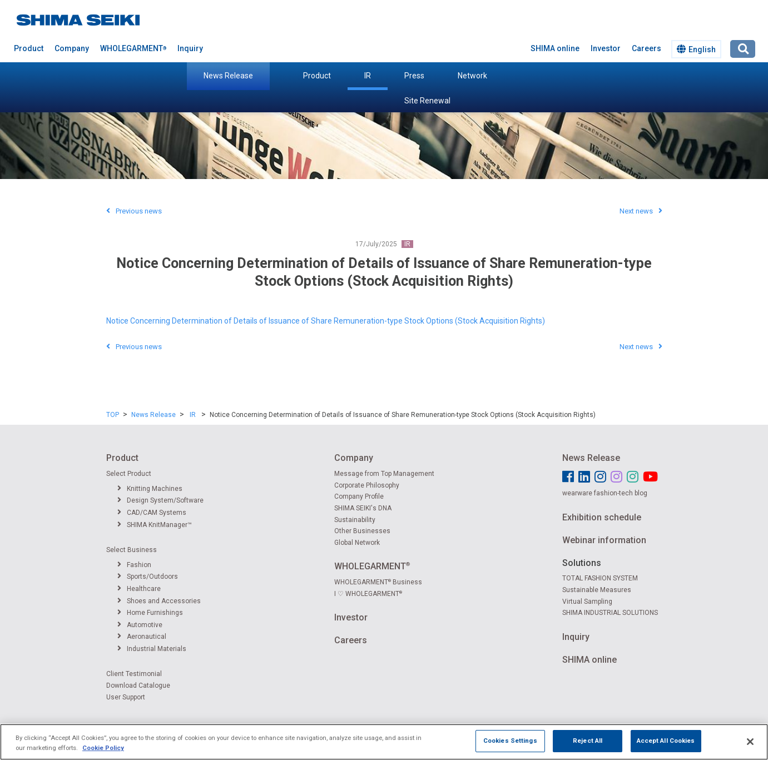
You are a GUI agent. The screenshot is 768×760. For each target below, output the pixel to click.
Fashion (134, 565)
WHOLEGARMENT (133, 48)
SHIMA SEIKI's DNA (363, 508)
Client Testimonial (134, 674)
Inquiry (190, 48)
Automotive (139, 625)
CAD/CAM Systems (151, 512)
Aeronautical (141, 636)
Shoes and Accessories (159, 601)
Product (317, 75)
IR (367, 75)
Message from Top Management (384, 474)
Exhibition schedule (601, 517)
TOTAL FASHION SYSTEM (600, 578)
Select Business (131, 550)
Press (414, 75)
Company (71, 48)
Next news (641, 211)
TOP (112, 415)
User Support (125, 697)
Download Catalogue (138, 685)
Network (472, 75)
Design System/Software (160, 500)
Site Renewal (427, 100)
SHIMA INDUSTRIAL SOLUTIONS (610, 613)
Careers (646, 48)
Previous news (134, 211)
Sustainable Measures (596, 590)
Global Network (357, 543)
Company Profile (359, 496)
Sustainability (354, 520)
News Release (228, 75)
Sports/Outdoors (147, 576)
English (696, 49)
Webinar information (604, 540)
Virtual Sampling (587, 601)
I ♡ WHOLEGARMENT (368, 594)
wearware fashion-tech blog (604, 493)
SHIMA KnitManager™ (154, 525)
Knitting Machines (149, 489)
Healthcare (139, 589)
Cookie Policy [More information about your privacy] (103, 756)
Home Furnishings (150, 613)
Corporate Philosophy (366, 485)
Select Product (128, 474)
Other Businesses (362, 531)
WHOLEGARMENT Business (378, 582)
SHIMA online (555, 48)
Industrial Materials (151, 649)
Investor (606, 48)
